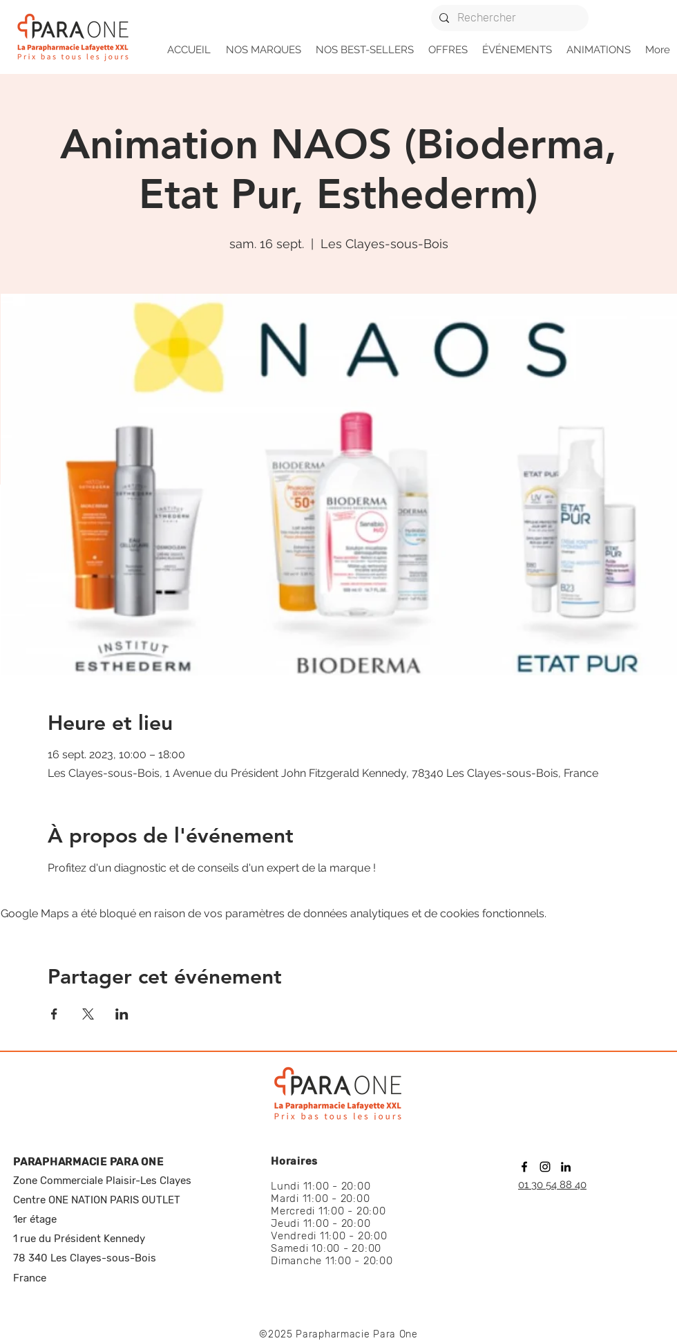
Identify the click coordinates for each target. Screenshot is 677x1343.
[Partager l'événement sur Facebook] (54, 1014)
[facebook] (524, 1167)
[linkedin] (566, 1167)
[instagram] (545, 1167)
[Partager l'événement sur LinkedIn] (121, 1014)
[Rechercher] (508, 18)
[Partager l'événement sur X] (88, 1014)
